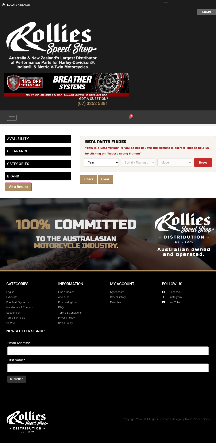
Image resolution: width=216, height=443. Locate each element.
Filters (88, 179)
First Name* (16, 360)
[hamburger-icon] (11, 118)
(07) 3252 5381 (93, 103)
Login (206, 12)
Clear (105, 179)
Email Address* (18, 343)
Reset (203, 162)
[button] (165, 3)
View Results (18, 187)
